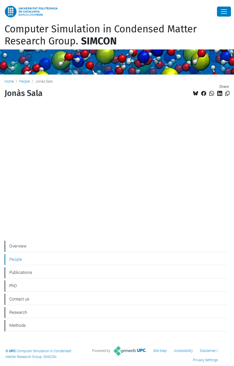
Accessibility (183, 351)
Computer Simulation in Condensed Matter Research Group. (101, 35)
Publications (20, 272)
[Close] (224, 12)
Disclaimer (208, 351)
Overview (18, 246)
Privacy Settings (205, 360)
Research (18, 312)
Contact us (19, 298)
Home (9, 81)
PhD (13, 285)
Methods (17, 325)
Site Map (160, 351)
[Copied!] (227, 93)
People (24, 81)
